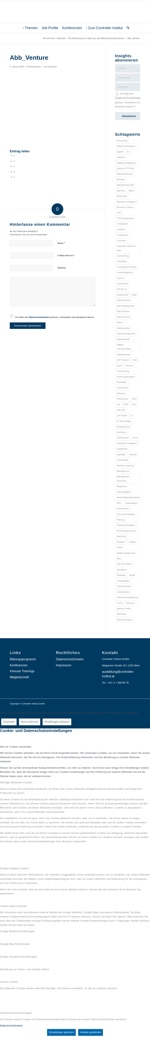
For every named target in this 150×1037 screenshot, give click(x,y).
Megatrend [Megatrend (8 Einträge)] (122, 486)
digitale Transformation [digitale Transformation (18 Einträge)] (124, 347)
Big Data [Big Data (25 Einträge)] (121, 190)
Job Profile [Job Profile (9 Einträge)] (122, 415)
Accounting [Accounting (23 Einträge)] (122, 140)
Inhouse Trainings (22, 671)
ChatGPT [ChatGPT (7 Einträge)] (121, 229)
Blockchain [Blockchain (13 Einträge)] (122, 196)
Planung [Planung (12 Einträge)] (121, 519)
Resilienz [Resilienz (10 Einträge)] (121, 542)
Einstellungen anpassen (57, 721)
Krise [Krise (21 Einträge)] (135, 437)
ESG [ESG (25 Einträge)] (135, 360)
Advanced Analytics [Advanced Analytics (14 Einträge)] (126, 146)
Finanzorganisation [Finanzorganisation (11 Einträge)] (126, 377)
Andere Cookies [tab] (9, 981)
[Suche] (127, 28)
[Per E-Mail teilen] (14, 177)
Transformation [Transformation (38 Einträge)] (124, 586)
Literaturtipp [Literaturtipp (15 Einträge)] (122, 460)
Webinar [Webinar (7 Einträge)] (130, 603)
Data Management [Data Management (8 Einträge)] (126, 306)
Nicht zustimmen (29, 721)
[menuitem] (30, 28)
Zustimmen (9, 721)
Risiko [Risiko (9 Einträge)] (120, 547)
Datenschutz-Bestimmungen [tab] (16, 1012)
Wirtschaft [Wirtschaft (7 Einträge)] (121, 614)
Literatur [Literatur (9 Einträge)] (133, 454)
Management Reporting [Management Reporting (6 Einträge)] (123, 478)
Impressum (63, 665)
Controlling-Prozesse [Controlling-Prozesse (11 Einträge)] (127, 267)
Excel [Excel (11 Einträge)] (119, 365)
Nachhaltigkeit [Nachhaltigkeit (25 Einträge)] (123, 492)
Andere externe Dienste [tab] (13, 906)
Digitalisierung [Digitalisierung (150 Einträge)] (123, 354)
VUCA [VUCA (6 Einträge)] (120, 603)
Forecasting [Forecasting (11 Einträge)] (122, 387)
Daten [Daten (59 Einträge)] (119, 322)
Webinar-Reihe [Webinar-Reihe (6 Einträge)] (124, 608)
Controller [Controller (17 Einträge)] (121, 240)
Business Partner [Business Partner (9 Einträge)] (125, 207)
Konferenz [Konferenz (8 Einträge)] (122, 432)
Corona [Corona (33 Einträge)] (120, 278)
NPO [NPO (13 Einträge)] (119, 503)
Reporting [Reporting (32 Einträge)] (121, 536)
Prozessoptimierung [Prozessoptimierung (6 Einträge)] (126, 531)
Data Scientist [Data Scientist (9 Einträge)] (123, 317)
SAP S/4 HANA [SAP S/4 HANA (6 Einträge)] (124, 564)
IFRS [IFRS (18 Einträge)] (126, 404)
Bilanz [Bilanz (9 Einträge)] (132, 190)
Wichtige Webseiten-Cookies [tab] (16, 782)
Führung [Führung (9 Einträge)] (121, 393)
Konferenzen (19, 665)
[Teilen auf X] (14, 161)
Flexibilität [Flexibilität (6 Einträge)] (121, 382)
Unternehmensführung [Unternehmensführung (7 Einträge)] (127, 597)
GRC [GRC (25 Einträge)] (134, 399)
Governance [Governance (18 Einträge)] (123, 399)
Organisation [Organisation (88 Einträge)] (131, 503)
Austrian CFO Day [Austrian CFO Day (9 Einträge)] (125, 168)
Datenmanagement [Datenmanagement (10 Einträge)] (126, 333)
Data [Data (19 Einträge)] (134, 295)
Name (61, 243)
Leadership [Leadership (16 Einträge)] (122, 449)
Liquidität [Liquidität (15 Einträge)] (121, 454)
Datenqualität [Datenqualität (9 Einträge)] (123, 339)
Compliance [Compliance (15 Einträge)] (122, 235)
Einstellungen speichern (61, 1032)
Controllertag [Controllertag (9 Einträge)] (123, 256)
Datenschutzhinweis (39, 317)
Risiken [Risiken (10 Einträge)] (132, 542)
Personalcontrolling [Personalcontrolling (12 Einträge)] (126, 514)
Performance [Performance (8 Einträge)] (123, 508)
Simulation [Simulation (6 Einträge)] (122, 569)
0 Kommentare (34, 66)
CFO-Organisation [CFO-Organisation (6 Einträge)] (125, 218)
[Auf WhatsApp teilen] (14, 166)
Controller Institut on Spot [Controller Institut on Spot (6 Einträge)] (126, 248)
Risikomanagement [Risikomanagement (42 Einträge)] (126, 553)
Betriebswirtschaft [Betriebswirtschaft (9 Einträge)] (125, 185)
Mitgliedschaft (19, 677)
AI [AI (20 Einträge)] (128, 152)
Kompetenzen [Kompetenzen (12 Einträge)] (123, 427)
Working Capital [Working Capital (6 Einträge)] (124, 619)
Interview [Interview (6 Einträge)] (121, 410)
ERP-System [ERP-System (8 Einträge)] (123, 360)
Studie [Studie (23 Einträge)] (132, 575)
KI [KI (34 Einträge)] (132, 415)
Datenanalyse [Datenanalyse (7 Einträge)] (123, 328)
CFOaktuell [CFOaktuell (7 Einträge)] (122, 224)
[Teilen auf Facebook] (14, 155)
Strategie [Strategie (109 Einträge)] (121, 575)
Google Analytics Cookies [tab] (14, 868)
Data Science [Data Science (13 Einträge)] (123, 311)
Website (62, 268)
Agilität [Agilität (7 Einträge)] (120, 152)
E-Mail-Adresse (66, 255)
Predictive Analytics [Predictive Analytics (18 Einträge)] (126, 525)
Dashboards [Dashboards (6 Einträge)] (122, 295)
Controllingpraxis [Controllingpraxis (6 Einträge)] (125, 272)
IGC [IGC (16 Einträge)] (134, 404)
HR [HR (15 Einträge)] (118, 404)
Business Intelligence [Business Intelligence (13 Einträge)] (127, 202)
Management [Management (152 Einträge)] (123, 471)
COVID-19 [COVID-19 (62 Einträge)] (122, 289)
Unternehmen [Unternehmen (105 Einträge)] (123, 592)
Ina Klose (52, 66)
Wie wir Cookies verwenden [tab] (15, 746)
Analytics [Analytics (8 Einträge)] (121, 157)
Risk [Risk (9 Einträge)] (119, 558)
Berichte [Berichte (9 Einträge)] (121, 179)
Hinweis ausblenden (90, 1032)
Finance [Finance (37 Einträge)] (129, 365)
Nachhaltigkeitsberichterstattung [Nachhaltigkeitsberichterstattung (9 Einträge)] (128, 497)
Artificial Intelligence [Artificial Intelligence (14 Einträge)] (126, 163)
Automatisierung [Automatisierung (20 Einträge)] (124, 174)
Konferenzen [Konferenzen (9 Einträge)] (123, 437)
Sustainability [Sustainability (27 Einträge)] (123, 581)
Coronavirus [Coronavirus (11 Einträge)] (122, 283)
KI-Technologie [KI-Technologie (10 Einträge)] (124, 421)
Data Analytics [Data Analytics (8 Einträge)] (123, 300)
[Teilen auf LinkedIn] (14, 171)
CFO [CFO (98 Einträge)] (119, 213)
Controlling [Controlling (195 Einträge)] (122, 261)
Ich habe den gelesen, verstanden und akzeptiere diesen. (55, 317)
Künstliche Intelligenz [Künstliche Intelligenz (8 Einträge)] (127, 443)
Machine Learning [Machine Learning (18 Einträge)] (125, 465)
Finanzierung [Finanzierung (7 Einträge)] (123, 371)
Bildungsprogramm (23, 659)
